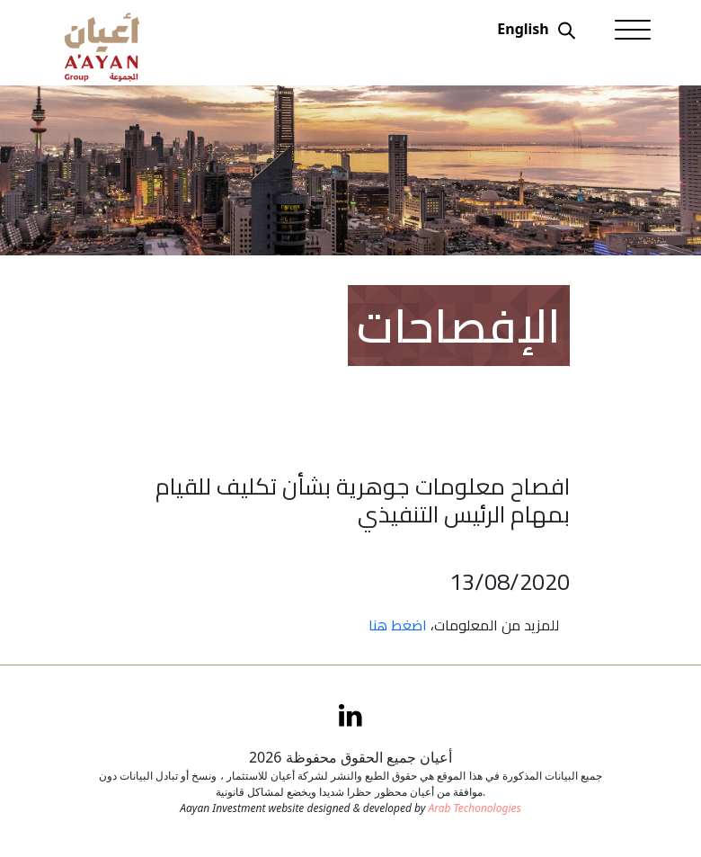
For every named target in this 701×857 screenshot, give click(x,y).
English (522, 29)
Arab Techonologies (474, 808)
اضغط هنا (397, 625)
